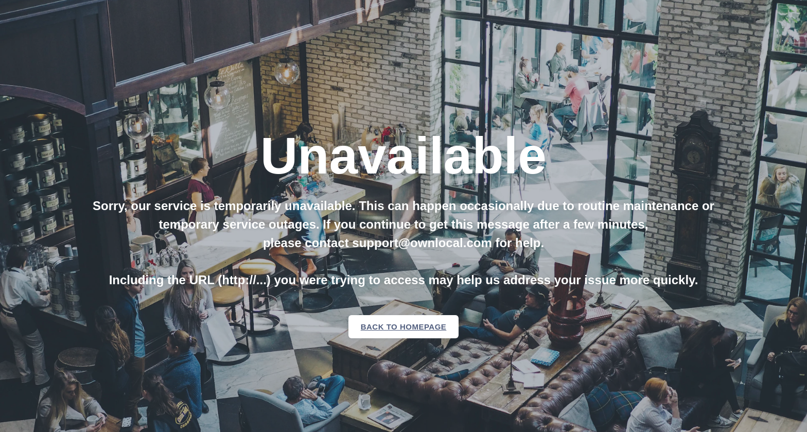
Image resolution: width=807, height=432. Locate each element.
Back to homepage (404, 326)
